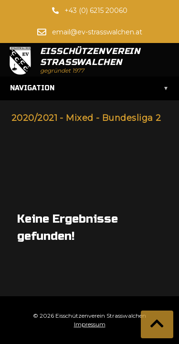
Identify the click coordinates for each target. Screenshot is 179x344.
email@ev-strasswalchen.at (97, 32)
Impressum (89, 324)
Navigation (89, 88)
